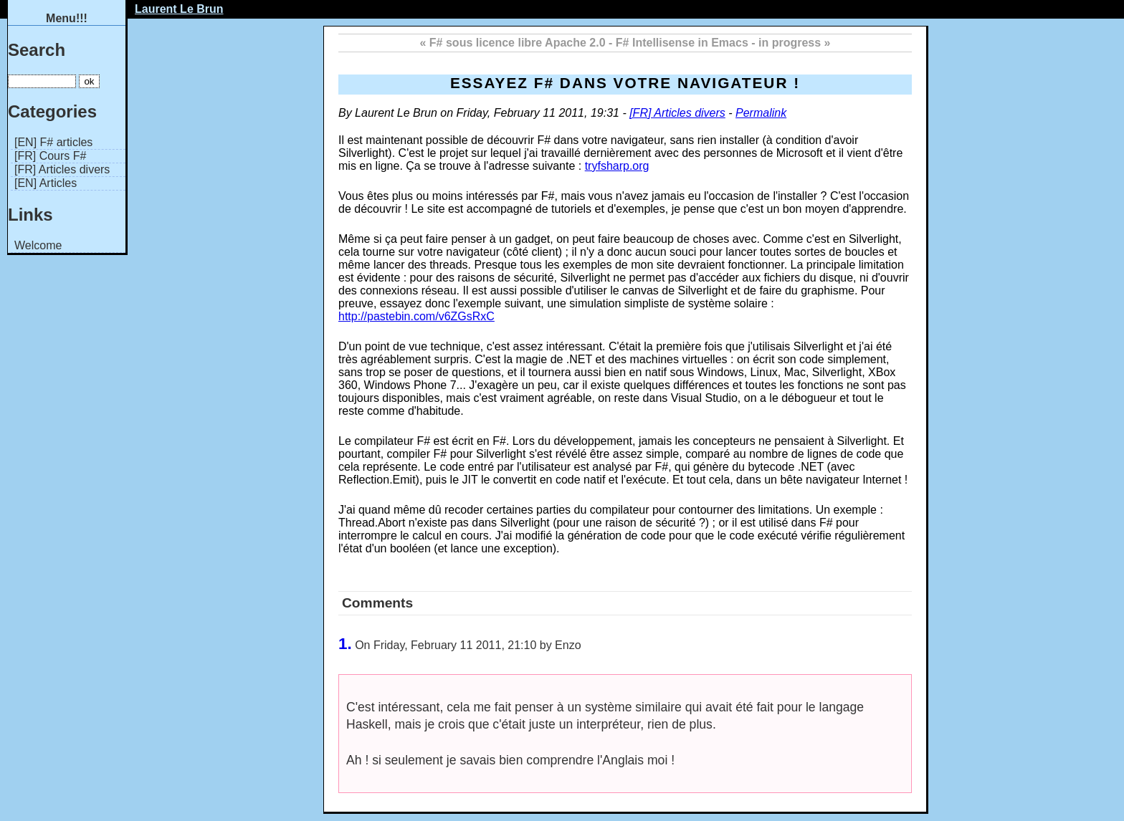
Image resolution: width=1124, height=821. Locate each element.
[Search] (42, 81)
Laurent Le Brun (179, 9)
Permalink (760, 113)
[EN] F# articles (53, 142)
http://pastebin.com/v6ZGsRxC (416, 316)
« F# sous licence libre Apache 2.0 (513, 43)
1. (345, 644)
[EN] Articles (45, 183)
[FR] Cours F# (50, 156)
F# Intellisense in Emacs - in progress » (723, 43)
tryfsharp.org (617, 166)
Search (36, 49)
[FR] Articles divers (62, 169)
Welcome (38, 245)
